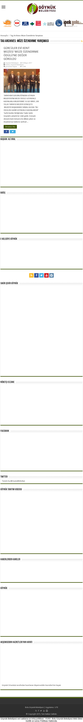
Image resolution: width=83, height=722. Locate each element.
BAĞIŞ (2, 192)
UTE (56, 707)
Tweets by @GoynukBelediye (13, 481)
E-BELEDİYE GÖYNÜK (8, 239)
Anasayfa (4, 36)
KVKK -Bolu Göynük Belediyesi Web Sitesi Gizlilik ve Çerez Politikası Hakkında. (54, 720)
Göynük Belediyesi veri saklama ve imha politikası (22, 719)
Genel (7, 65)
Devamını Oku (10, 127)
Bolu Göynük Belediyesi (34, 707)
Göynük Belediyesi (12, 63)
